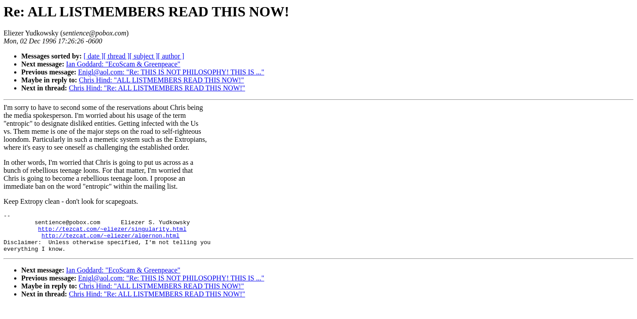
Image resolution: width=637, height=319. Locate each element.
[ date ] (94, 56)
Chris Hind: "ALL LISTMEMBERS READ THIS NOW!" (161, 80)
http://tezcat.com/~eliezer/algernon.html (111, 241)
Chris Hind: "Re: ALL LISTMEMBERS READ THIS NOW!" (157, 88)
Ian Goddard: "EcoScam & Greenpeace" (123, 64)
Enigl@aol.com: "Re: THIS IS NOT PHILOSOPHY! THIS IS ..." (171, 72)
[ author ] (171, 56)
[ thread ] (117, 56)
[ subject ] (144, 56)
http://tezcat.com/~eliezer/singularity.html (112, 233)
